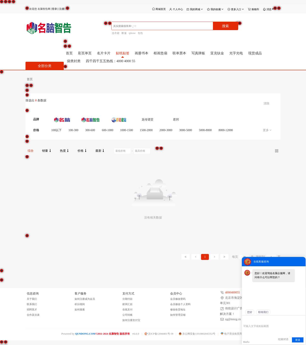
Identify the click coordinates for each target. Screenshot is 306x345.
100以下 (56, 130)
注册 (61, 8)
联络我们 (263, 312)
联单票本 (179, 53)
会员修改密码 (178, 298)
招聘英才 (32, 309)
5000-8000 (205, 130)
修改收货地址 (178, 309)
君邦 (176, 119)
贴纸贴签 (122, 53)
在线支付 (127, 309)
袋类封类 (74, 61)
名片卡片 (103, 53)
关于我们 (32, 298)
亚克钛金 (217, 53)
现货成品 (255, 53)
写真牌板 (198, 53)
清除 (266, 103)
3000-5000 (185, 130)
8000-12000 (225, 130)
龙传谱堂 (147, 119)
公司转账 (127, 314)
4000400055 (232, 292)
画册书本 (141, 53)
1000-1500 (126, 130)
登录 (54, 8)
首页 (69, 53)
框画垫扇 (160, 53)
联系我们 (32, 304)
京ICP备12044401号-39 (158, 333)
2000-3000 (165, 130)
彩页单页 (85, 53)
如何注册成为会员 (85, 298)
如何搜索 (80, 309)
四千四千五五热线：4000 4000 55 (110, 61)
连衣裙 (115, 33)
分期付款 (127, 298)
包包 (140, 33)
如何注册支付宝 (131, 320)
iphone (132, 33)
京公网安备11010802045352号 (197, 333)
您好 (249, 312)
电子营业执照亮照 (233, 333)
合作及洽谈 (33, 314)
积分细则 (80, 304)
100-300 (73, 130)
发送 (297, 339)
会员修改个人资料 (180, 304)
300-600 (90, 130)
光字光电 (236, 53)
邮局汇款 (127, 304)
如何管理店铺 (178, 314)
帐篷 (124, 33)
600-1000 (107, 130)
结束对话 (283, 339)
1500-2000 (146, 130)
